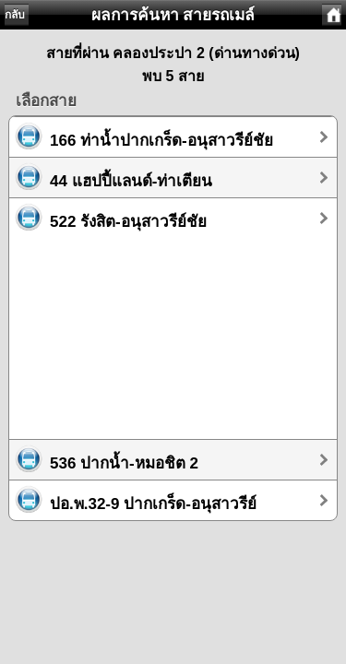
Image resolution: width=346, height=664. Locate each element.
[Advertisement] (173, 330)
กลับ (15, 14)
